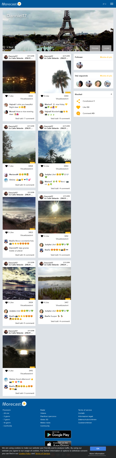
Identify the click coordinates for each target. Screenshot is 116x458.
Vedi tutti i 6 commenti (24, 185)
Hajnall (12, 104)
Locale (106, 48)
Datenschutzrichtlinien (87, 420)
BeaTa (12, 241)
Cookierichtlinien (85, 423)
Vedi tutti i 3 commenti (24, 393)
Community (45, 426)
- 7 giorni (6, 420)
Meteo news (45, 423)
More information (97, 453)
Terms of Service (42, 453)
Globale (95, 48)
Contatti (81, 413)
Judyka (12, 311)
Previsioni (7, 410)
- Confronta (7, 426)
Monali (12, 111)
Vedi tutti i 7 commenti (24, 119)
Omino (12, 180)
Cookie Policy (25, 453)
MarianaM (13, 174)
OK (97, 448)
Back (10, 47)
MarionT (48, 104)
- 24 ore (6, 413)
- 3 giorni (6, 416)
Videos (43, 413)
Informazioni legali (85, 416)
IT (104, 4)
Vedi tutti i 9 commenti (60, 119)
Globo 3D (44, 420)
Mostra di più (106, 57)
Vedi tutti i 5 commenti (24, 323)
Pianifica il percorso (48, 416)
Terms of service (85, 410)
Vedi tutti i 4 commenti (60, 188)
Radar (42, 410)
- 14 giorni (7, 423)
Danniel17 (13, 56)
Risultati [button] (78, 94)
